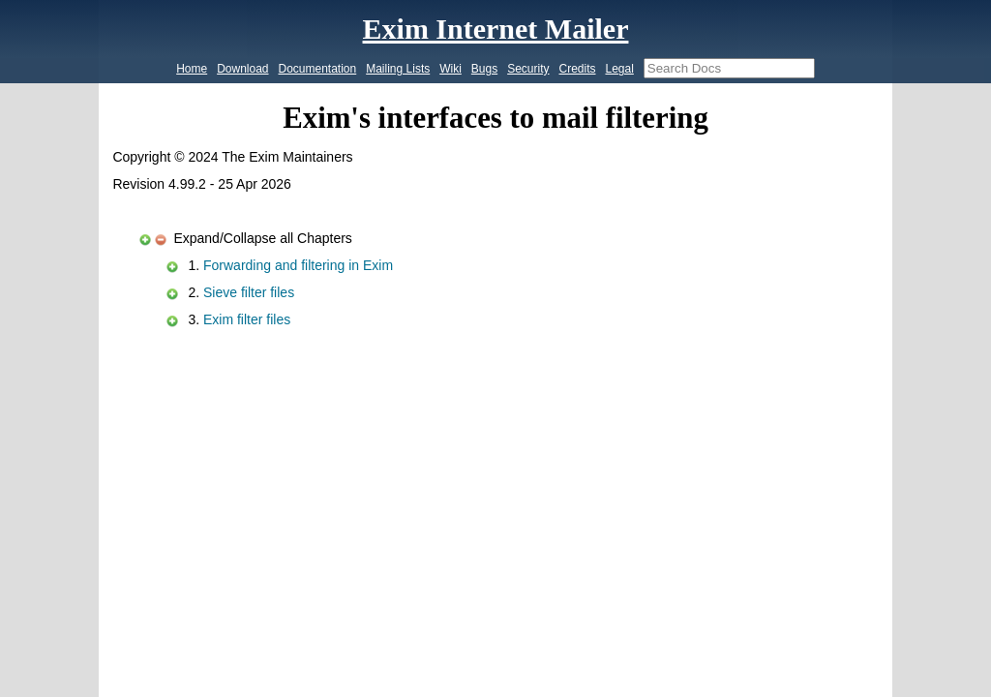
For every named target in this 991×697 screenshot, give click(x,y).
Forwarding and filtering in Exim (298, 265)
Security (528, 69)
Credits (576, 69)
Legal (619, 69)
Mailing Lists (398, 69)
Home (191, 69)
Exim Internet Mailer (496, 29)
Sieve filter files (248, 292)
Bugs (484, 69)
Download (242, 69)
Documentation (318, 69)
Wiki (450, 69)
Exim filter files (246, 319)
